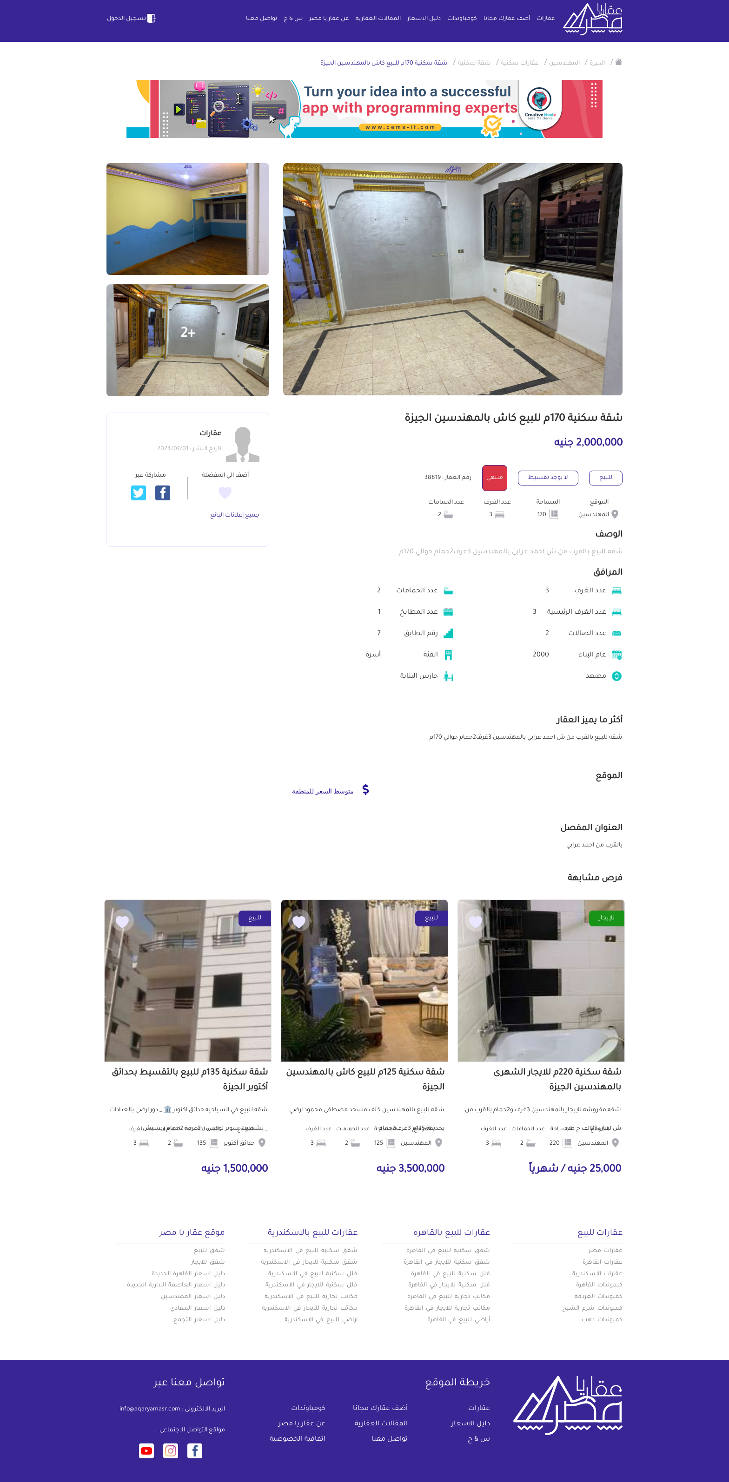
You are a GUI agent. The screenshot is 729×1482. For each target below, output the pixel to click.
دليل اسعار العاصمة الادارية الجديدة (176, 1285)
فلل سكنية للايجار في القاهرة (449, 1285)
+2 (187, 334)
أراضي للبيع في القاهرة (458, 1320)
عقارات (546, 19)
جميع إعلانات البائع (234, 515)
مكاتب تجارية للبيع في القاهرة (448, 1297)
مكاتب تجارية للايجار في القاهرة (447, 1308)
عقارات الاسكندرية (597, 1274)
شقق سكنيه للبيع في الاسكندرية (311, 1251)
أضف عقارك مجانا (507, 19)
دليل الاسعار (424, 19)
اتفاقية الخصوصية (297, 1439)
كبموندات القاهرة (599, 1285)
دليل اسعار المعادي (197, 1308)
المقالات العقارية (378, 19)
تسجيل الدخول (132, 18)
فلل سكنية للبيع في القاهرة (450, 1274)
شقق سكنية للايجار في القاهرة (447, 1262)
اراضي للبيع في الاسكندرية (321, 1320)
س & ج (293, 19)
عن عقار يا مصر (329, 19)
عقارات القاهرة (603, 1262)
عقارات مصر (606, 1251)
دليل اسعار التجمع (199, 1320)
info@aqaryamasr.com (149, 1409)
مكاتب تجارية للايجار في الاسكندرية (310, 1308)
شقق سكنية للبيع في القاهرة (448, 1251)
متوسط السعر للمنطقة (330, 789)
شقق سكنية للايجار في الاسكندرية (309, 1262)
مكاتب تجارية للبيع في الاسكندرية (311, 1297)
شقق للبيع (209, 1251)
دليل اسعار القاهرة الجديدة (188, 1274)
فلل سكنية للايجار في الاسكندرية (311, 1285)
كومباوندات (462, 19)
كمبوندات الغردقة (599, 1297)
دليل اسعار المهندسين (193, 1297)
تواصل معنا (261, 19)
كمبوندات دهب (602, 1320)
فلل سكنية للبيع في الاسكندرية (313, 1274)
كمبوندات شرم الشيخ (592, 1308)
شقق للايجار (208, 1262)
